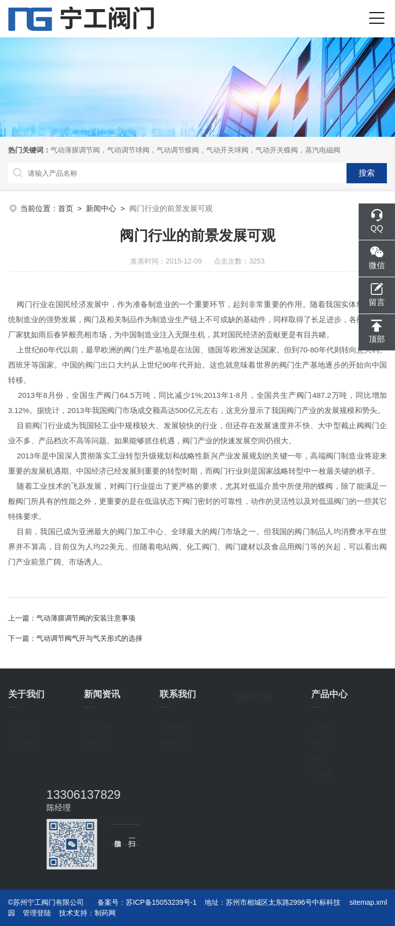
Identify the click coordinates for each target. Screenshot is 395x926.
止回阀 (321, 727)
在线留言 (174, 742)
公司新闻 (98, 727)
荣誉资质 (22, 742)
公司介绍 (22, 727)
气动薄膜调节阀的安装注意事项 (85, 618)
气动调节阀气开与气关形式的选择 (89, 638)
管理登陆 (37, 913)
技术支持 (98, 742)
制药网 (105, 913)
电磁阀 (321, 772)
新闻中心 (101, 208)
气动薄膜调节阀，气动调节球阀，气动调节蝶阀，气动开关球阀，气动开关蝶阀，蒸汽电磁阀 (195, 150)
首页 (65, 208)
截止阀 (321, 742)
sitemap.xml (368, 902)
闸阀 (318, 757)
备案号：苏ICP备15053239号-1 (146, 902)
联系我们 (174, 727)
